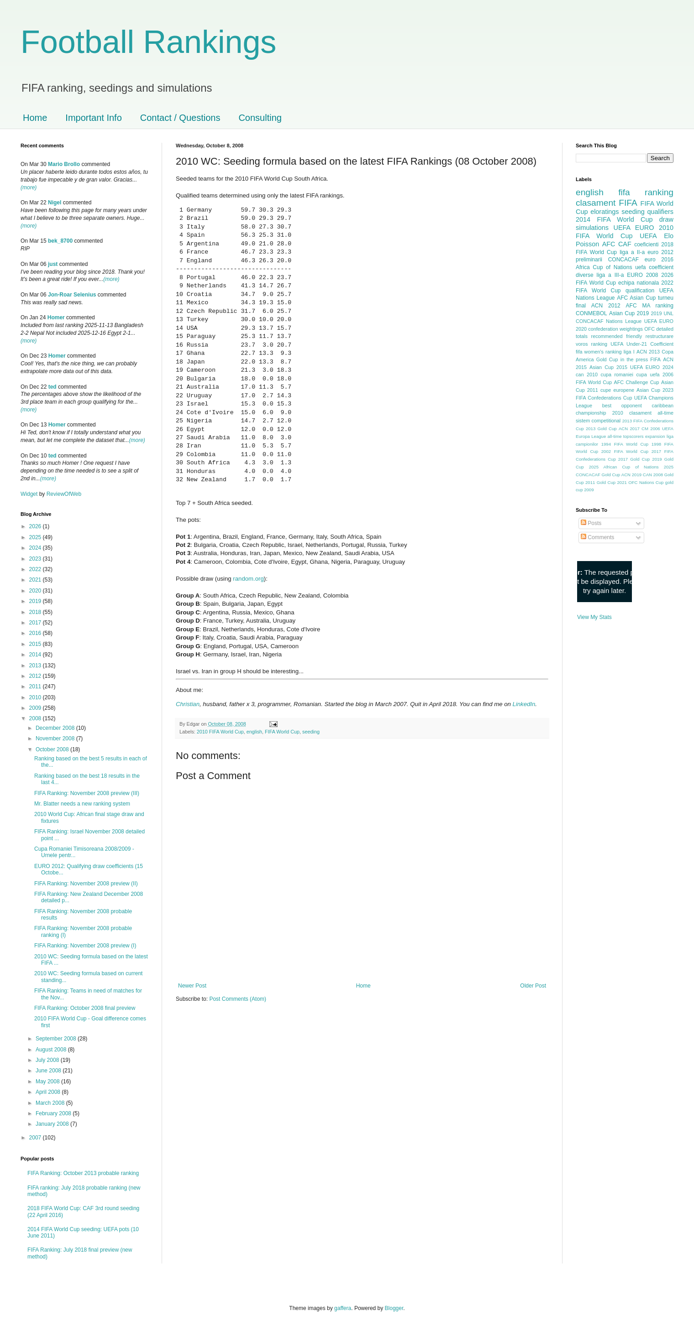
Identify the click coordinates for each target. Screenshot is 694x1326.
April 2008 (49, 1092)
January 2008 (53, 1124)
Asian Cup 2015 (608, 367)
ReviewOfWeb (64, 494)
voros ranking (591, 344)
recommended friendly (616, 336)
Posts (591, 523)
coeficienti (646, 244)
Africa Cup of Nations (604, 267)
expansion (655, 436)
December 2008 (56, 728)
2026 (36, 526)
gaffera (342, 1308)
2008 (36, 718)
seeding (311, 731)
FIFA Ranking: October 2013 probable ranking (83, 1173)
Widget (30, 494)
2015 (36, 644)
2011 (36, 686)
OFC (649, 329)
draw (666, 219)
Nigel (54, 202)
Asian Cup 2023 (654, 390)
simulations (592, 227)
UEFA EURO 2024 (651, 367)
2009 (36, 708)
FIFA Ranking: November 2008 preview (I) (85, 945)
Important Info (93, 118)
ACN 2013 (648, 351)
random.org (248, 578)
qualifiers (660, 211)
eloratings (604, 211)
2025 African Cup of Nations (624, 466)
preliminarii (589, 259)
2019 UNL (662, 313)
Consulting (260, 118)
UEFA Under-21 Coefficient (641, 344)
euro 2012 (660, 252)
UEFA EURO (634, 227)
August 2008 (52, 1049)
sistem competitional (598, 420)
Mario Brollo (64, 164)
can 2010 (587, 374)
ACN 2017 (629, 428)
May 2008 (48, 1081)
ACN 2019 (631, 474)
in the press (634, 359)
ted (52, 387)
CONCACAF (623, 259)
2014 (36, 654)
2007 (36, 1137)
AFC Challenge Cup (636, 382)
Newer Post (192, 986)
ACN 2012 (605, 305)
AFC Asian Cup (636, 298)
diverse (585, 275)
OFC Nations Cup (645, 482)
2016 (36, 633)
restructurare (659, 336)
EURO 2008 (642, 275)
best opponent (622, 405)
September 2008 (57, 1038)
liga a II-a (632, 252)
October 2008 (53, 749)
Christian (188, 704)
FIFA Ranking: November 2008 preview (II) (86, 883)
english (254, 731)
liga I (629, 351)
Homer (56, 317)
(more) (29, 187)
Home (35, 118)
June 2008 (49, 1070)
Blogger (394, 1308)
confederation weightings (615, 329)
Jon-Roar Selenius (72, 294)
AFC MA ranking (649, 305)
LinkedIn (523, 704)
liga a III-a (610, 275)
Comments (597, 537)
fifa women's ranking (599, 351)
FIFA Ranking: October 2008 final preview (84, 1008)
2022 (36, 569)
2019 (36, 601)
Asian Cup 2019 (629, 313)
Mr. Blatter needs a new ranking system (82, 804)
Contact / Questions (180, 118)
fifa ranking (645, 192)
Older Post (533, 986)
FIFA (655, 359)
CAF (624, 244)
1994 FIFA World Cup (624, 444)
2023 (36, 559)
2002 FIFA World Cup (624, 451)
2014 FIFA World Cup (614, 219)
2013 (36, 665)
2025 (36, 537)
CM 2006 (650, 428)
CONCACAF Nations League (608, 321)
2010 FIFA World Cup (220, 731)
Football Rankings (148, 42)
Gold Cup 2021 (612, 482)
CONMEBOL (591, 313)
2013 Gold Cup (601, 428)
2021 (36, 580)
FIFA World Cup (282, 731)
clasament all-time (651, 413)
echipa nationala (638, 283)
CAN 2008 (653, 474)
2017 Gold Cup (634, 459)
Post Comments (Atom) (237, 999)
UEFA (648, 235)
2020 (36, 591)
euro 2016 (659, 259)
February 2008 (54, 1113)
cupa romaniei (617, 374)
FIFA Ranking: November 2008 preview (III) (86, 793)
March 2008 (51, 1103)
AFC (608, 244)
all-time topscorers (626, 436)
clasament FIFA (606, 203)
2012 (36, 676)
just (53, 264)
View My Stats (594, 617)
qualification (640, 290)
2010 (36, 697)
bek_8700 (60, 241)
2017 (36, 622)
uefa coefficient (654, 267)
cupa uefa (647, 374)
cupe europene (617, 390)
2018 (36, 612)
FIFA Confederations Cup (604, 397)
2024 (36, 548)
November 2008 (56, 738)
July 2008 (48, 1060)
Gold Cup (607, 359)
